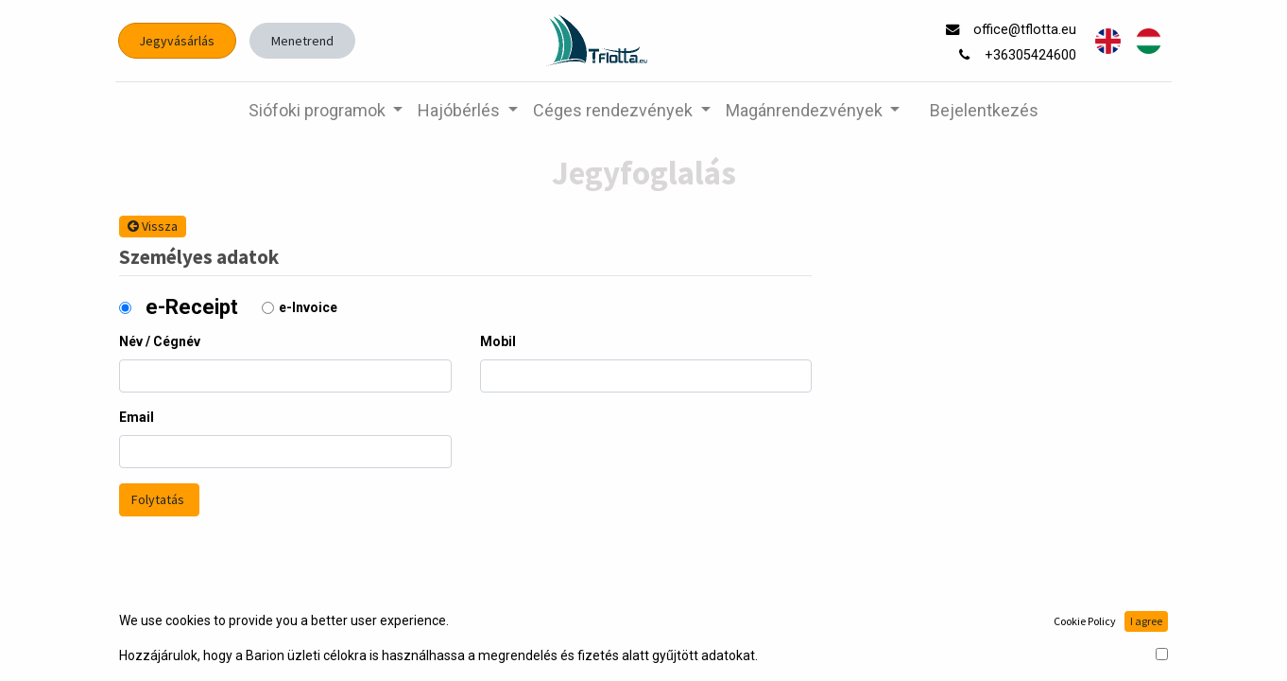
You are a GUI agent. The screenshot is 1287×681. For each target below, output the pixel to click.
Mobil (498, 341)
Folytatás (159, 499)
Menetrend (306, 40)
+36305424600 (1028, 55)
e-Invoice (308, 307)
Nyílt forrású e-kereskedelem (1081, 644)
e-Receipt (192, 307)
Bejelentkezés (984, 110)
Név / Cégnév (159, 341)
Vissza (153, 226)
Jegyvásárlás (181, 40)
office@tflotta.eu (1023, 30)
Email (136, 417)
